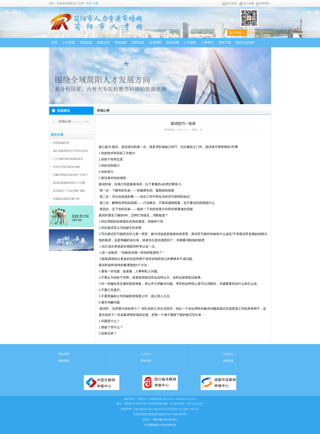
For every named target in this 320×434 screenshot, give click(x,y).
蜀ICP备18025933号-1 (165, 419)
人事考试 (207, 42)
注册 (95, 3)
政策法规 (172, 42)
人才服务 (190, 42)
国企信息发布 (245, 42)
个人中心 (146, 354)
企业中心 (228, 354)
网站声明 (63, 354)
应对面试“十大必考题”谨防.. (69, 190)
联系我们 (263, 3)
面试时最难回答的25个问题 (69, 182)
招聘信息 (138, 42)
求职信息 (120, 42)
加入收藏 (246, 3)
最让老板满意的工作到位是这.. (71, 150)
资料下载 (224, 42)
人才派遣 (68, 42)
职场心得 (65, 121)
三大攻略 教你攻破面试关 (68, 158)
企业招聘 (155, 42)
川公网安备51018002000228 (160, 424)
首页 (54, 42)
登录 (89, 3)
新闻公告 (103, 42)
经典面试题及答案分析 (66, 198)
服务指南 (63, 360)
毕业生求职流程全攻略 (66, 166)
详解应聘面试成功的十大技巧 (70, 174)
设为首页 (229, 3)
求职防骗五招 (61, 142)
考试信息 (86, 42)
